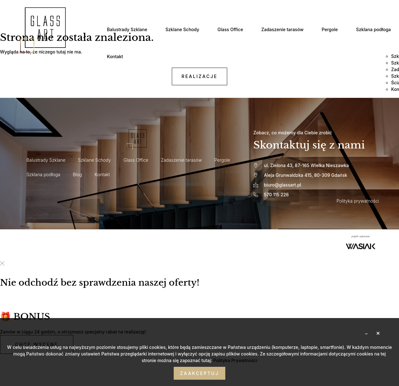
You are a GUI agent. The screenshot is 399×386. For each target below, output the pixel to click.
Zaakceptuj (199, 373)
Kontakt (116, 56)
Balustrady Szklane (128, 29)
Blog (77, 175)
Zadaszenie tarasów (285, 29)
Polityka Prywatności (235, 360)
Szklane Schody (184, 29)
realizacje (199, 77)
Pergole (333, 29)
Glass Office (232, 29)
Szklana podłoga (377, 29)
